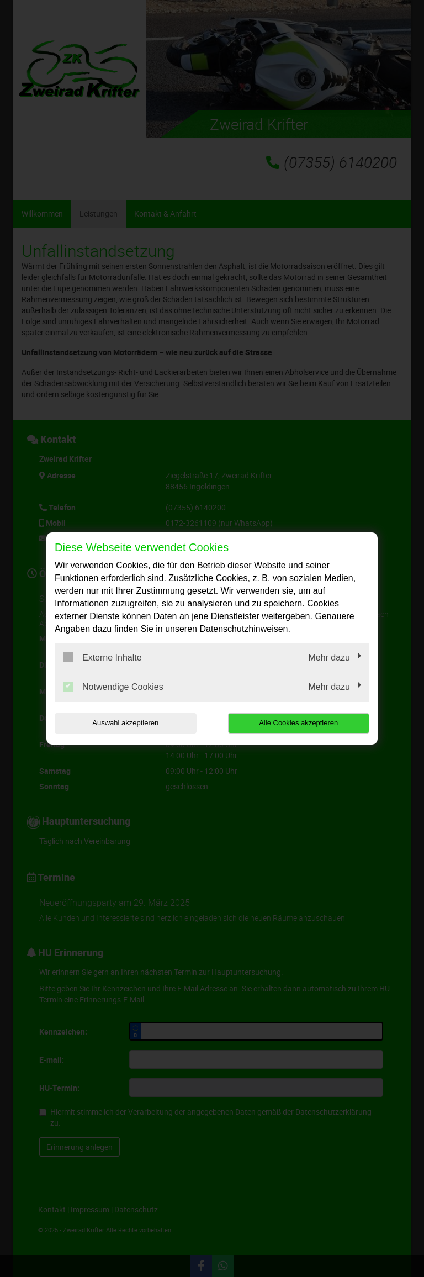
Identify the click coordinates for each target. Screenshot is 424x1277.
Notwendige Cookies (113, 687)
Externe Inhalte (102, 657)
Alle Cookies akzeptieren (298, 723)
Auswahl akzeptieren (125, 723)
